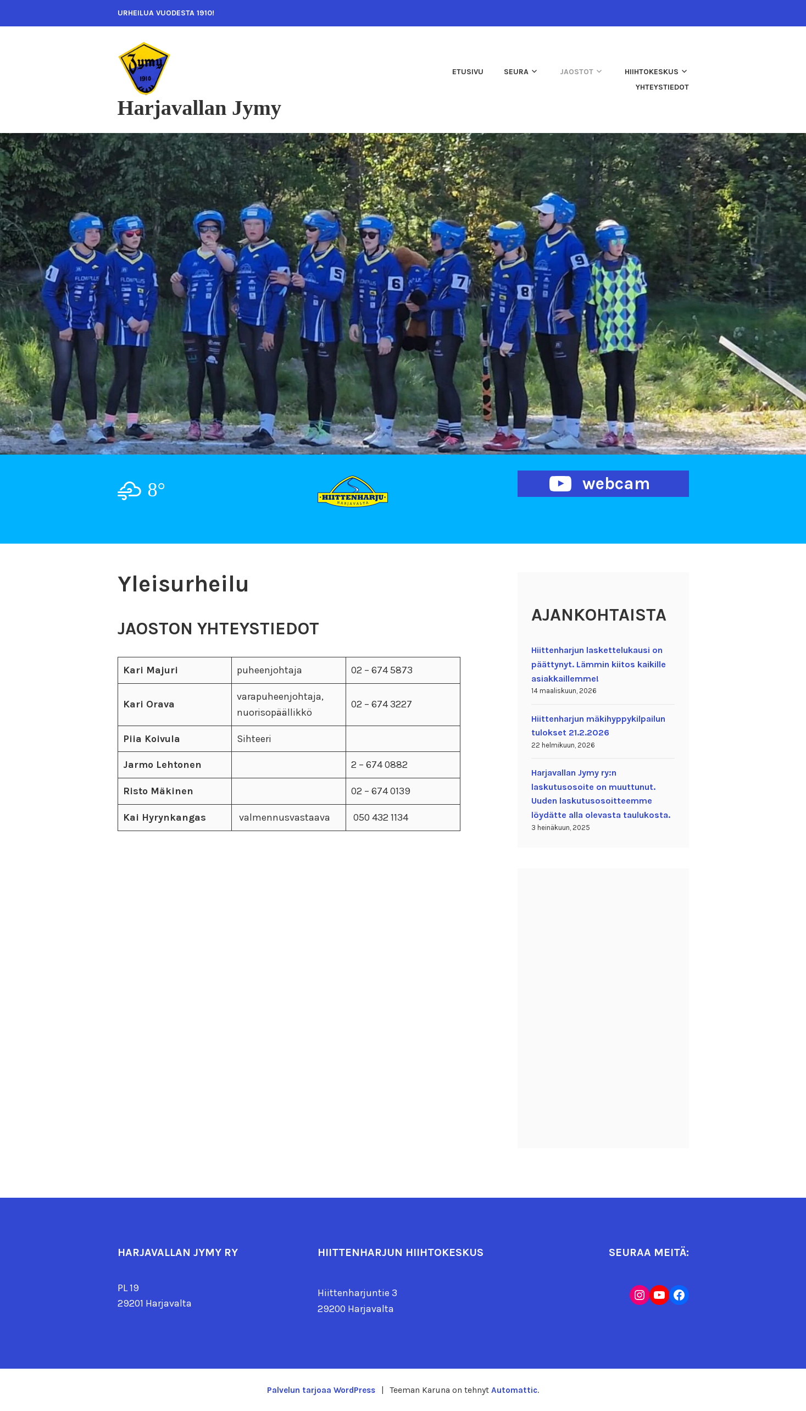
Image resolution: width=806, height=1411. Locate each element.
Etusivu (467, 71)
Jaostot (576, 71)
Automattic (516, 1390)
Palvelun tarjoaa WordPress (320, 1390)
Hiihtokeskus (652, 71)
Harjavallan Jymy (207, 107)
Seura (516, 71)
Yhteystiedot (662, 87)
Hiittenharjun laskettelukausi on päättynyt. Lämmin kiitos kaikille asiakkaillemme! (598, 664)
